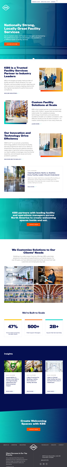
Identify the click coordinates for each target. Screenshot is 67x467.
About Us (6, 445)
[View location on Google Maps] (50, 456)
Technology (45, 445)
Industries (23, 445)
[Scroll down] (33, 59)
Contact (61, 445)
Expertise (14, 445)
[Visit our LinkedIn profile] (64, 50)
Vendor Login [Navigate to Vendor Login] (5, 1)
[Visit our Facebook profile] (64, 53)
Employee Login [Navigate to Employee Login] (14, 1)
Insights (53, 445)
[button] (25, 1)
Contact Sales (33, 224)
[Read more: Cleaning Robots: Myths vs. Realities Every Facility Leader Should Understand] (32, 187)
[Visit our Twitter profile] (64, 56)
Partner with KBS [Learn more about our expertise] (12, 44)
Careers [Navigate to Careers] (22, 1)
